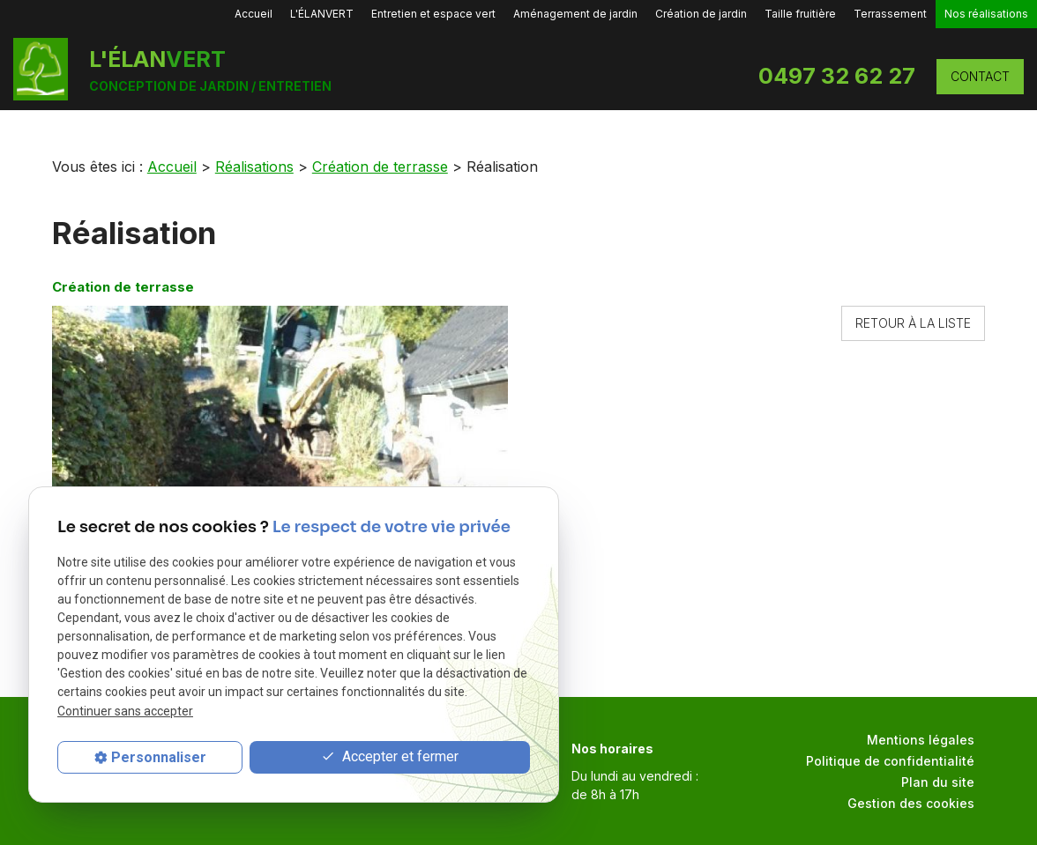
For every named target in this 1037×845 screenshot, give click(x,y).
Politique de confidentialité (890, 760)
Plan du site (937, 782)
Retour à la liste (913, 322)
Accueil (253, 13)
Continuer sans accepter (125, 711)
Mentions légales (920, 739)
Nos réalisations (986, 13)
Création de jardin (701, 13)
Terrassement (890, 13)
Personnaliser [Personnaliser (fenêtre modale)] (158, 757)
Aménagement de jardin (575, 13)
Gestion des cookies (910, 803)
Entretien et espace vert (433, 13)
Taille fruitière (800, 13)
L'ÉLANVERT (322, 13)
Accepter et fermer (390, 757)
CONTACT (980, 76)
